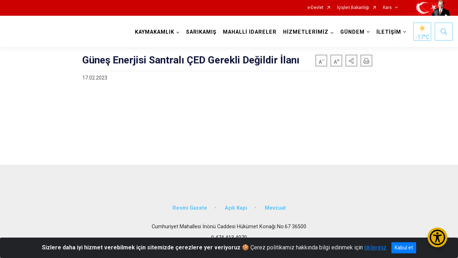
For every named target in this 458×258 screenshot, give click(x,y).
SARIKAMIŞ (200, 32)
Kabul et (404, 247)
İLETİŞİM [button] (388, 32)
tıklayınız (375, 247)
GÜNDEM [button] (352, 32)
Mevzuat (275, 205)
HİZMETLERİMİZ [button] (305, 32)
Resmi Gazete (189, 205)
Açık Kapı (236, 205)
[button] (351, 60)
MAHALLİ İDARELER (249, 32)
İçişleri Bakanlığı (353, 7)
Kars (387, 7)
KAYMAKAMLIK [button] (154, 32)
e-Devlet (315, 7)
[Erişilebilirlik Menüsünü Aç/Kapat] (437, 237)
